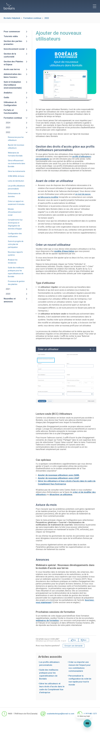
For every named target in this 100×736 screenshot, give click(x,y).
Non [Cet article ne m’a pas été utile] (84, 640)
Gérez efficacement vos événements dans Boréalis (16, 163)
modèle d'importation (64, 251)
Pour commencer (12, 31)
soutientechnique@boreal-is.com (55, 713)
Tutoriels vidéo (11, 36)
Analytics (8, 93)
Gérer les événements (16, 171)
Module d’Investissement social (14, 212)
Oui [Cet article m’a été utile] (74, 640)
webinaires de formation (47, 620)
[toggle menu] (94, 6)
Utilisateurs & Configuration (10, 103)
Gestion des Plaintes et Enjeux (13, 63)
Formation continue (32, 18)
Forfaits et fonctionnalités (11, 111)
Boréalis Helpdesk (12, 18)
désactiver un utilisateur (61, 494)
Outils (6, 97)
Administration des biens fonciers (12, 75)
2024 (8, 123)
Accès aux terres (12, 69)
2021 (8, 289)
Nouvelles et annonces (10, 300)
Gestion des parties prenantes (13, 42)
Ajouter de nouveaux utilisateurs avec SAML (58, 475)
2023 (8, 127)
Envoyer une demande (74, 646)
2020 (8, 294)
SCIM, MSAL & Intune (16, 176)
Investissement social (14, 49)
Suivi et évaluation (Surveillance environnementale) (13, 85)
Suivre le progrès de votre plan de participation (15, 244)
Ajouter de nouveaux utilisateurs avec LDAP (58, 478)
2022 (46, 18)
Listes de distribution (16, 181)
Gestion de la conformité (10, 55)
